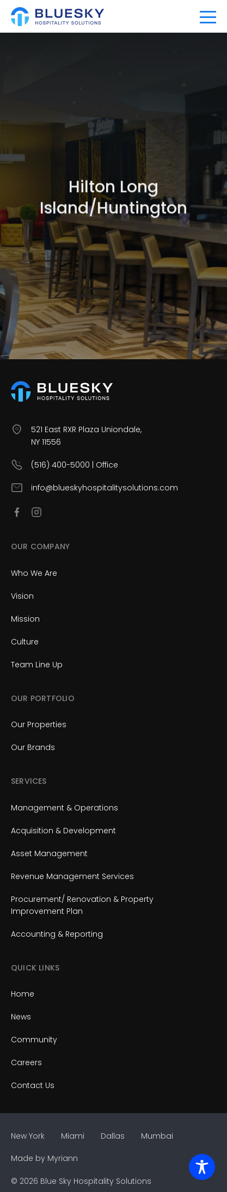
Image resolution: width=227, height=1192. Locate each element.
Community (34, 1039)
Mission (25, 618)
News (21, 1016)
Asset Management (49, 853)
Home (22, 993)
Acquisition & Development (63, 830)
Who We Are (34, 573)
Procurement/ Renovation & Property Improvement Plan (82, 905)
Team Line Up (37, 664)
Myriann (62, 1158)
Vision (22, 596)
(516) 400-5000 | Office (74, 464)
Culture (25, 641)
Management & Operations (64, 807)
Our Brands (33, 747)
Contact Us (32, 1085)
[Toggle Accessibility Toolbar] (202, 1167)
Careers (26, 1062)
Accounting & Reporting (57, 934)
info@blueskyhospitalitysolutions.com (104, 487)
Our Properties (38, 724)
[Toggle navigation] (208, 16)
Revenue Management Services (72, 876)
